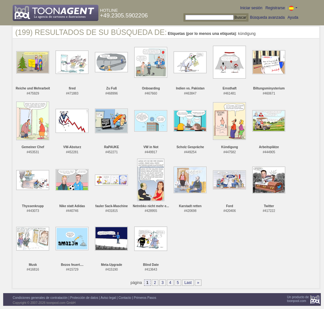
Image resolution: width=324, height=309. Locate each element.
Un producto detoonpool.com (298, 299)
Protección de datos (84, 297)
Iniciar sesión (251, 8)
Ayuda (293, 17)
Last (188, 282)
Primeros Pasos (145, 297)
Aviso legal (108, 297)
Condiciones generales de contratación (40, 297)
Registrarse (275, 8)
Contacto (124, 297)
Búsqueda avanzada (267, 17)
